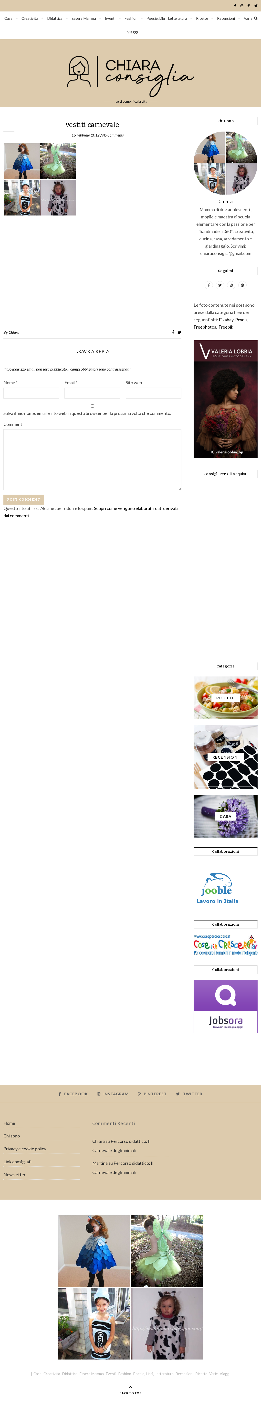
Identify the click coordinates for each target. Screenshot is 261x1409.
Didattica (55, 18)
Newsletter (14, 1174)
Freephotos (205, 327)
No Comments (113, 135)
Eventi (110, 18)
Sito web (134, 382)
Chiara (14, 332)
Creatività (29, 18)
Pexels (241, 319)
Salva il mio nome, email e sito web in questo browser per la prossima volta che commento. (87, 413)
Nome (10, 382)
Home (9, 1123)
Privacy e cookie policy (24, 1148)
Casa (8, 18)
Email (70, 382)
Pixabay (226, 319)
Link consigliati (17, 1161)
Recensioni (226, 18)
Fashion (131, 18)
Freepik (226, 327)
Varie (248, 18)
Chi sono (11, 1135)
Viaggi (132, 32)
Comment (12, 424)
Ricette (202, 18)
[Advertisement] (92, 273)
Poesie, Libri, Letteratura (166, 18)
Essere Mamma (84, 18)
